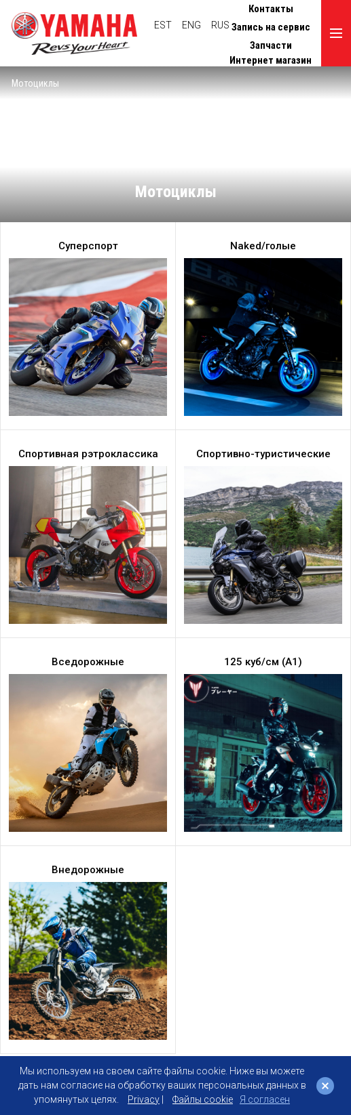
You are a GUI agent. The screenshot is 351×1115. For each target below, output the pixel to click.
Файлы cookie (202, 1099)
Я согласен (265, 1099)
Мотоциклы (35, 83)
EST (163, 25)
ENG (191, 25)
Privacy (144, 1099)
